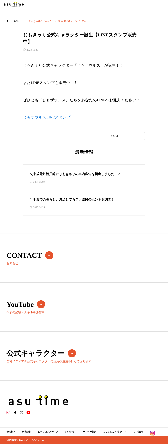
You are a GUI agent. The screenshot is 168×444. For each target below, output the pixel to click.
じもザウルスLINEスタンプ (46, 117)
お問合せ (138, 431)
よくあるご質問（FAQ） (115, 431)
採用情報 (69, 431)
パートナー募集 (88, 431)
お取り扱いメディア (48, 431)
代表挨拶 (26, 431)
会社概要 (11, 431)
